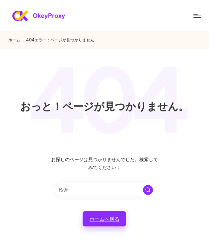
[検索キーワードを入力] (104, 190)
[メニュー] (196, 16)
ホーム (14, 39)
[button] (148, 190)
